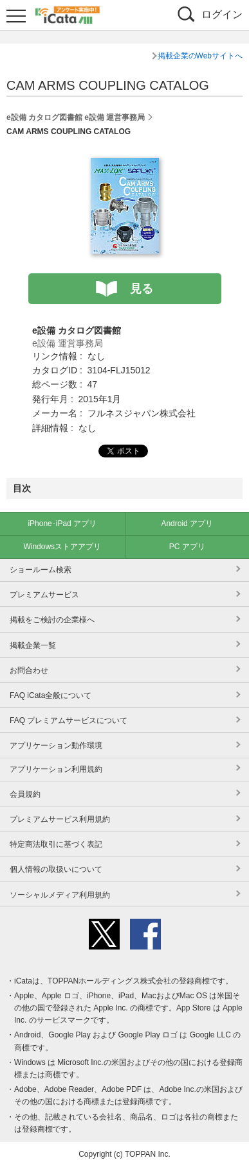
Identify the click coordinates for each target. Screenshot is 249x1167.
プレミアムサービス (44, 594)
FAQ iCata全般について (50, 695)
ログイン (222, 14)
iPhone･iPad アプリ (62, 523)
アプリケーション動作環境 (56, 745)
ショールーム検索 (40, 569)
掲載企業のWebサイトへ (200, 55)
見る (141, 288)
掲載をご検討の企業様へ (52, 619)
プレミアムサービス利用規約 (60, 819)
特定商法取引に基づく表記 (56, 844)
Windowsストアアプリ (62, 546)
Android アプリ (187, 523)
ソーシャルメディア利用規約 (60, 894)
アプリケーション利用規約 (56, 769)
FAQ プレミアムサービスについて (68, 720)
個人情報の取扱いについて (56, 869)
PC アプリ (187, 546)
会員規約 (25, 794)
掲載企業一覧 (33, 645)
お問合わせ (29, 670)
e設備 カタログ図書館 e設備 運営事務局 (75, 117)
